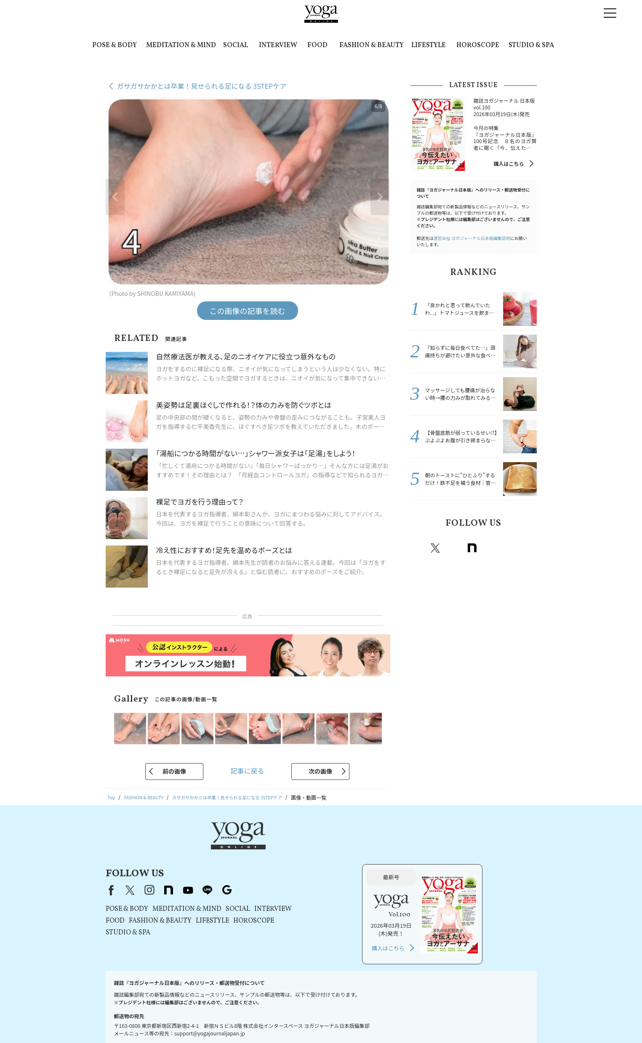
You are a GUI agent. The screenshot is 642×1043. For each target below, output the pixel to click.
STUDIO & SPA (531, 45)
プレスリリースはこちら (176, 1020)
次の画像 (320, 771)
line (509, 548)
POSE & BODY (114, 45)
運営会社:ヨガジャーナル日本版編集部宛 (472, 238)
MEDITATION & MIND (181, 45)
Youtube (490, 548)
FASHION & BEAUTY (371, 45)
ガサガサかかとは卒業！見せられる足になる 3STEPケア (202, 86)
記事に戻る (247, 770)
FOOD (317, 45)
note (472, 548)
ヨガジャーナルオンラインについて (416, 1020)
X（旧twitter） (435, 548)
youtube (295, 847)
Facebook (418, 548)
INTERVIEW (278, 45)
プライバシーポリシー (264, 1020)
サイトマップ (479, 1020)
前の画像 (174, 771)
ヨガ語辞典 (513, 1020)
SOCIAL (235, 45)
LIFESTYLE (428, 45)
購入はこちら (508, 163)
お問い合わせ (127, 1020)
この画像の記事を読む (247, 310)
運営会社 (359, 1020)
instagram (453, 548)
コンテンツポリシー (319, 1020)
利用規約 (221, 1020)
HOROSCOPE (477, 45)
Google (527, 548)
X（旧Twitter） (237, 847)
